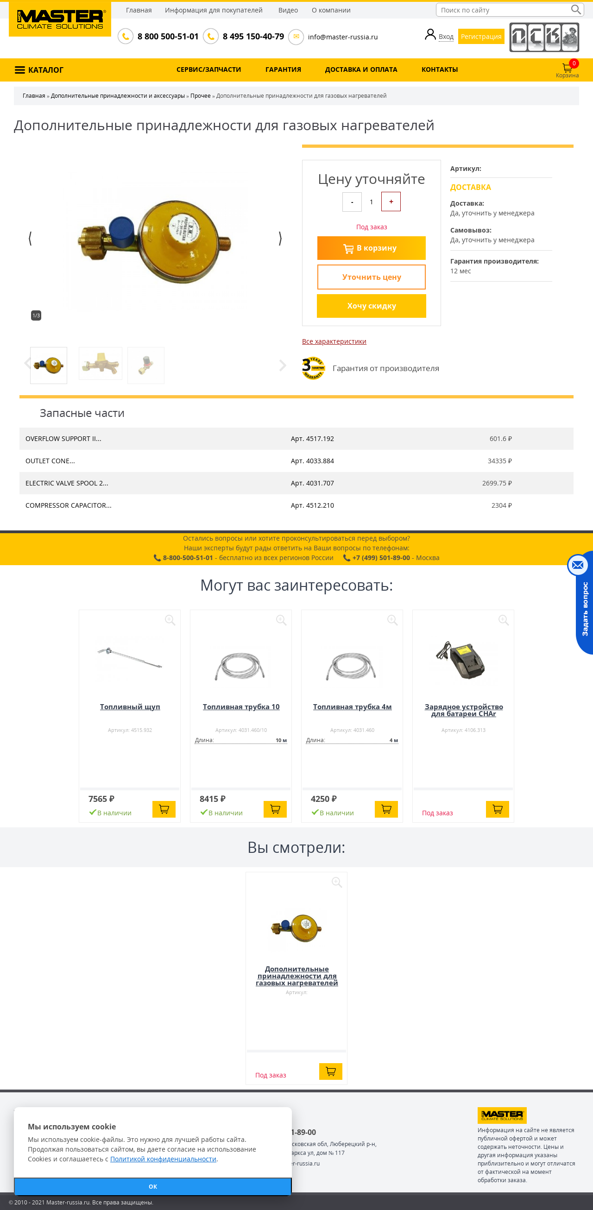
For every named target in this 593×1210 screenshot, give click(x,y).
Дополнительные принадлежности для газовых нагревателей (297, 975)
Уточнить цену (371, 277)
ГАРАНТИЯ (283, 69)
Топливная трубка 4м (352, 706)
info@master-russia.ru (343, 36)
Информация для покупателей (214, 10)
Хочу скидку (371, 306)
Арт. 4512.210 (312, 505)
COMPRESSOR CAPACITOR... (68, 505)
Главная (139, 10)
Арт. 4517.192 (312, 438)
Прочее (200, 96)
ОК (153, 1187)
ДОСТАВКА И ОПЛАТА (361, 69)
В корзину (377, 248)
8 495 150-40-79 (252, 36)
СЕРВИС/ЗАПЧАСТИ (209, 69)
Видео (288, 10)
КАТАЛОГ (45, 70)
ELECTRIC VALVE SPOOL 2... (66, 483)
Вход (446, 36)
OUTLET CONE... (50, 460)
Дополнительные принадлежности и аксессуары (118, 96)
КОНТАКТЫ (440, 69)
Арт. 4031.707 (312, 483)
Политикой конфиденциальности (163, 1158)
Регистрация (481, 36)
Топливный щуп (130, 706)
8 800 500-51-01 (167, 36)
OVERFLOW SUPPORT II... (63, 438)
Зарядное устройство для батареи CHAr (464, 710)
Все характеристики (334, 341)
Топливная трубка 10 (241, 706)
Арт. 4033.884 (312, 460)
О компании (331, 10)
